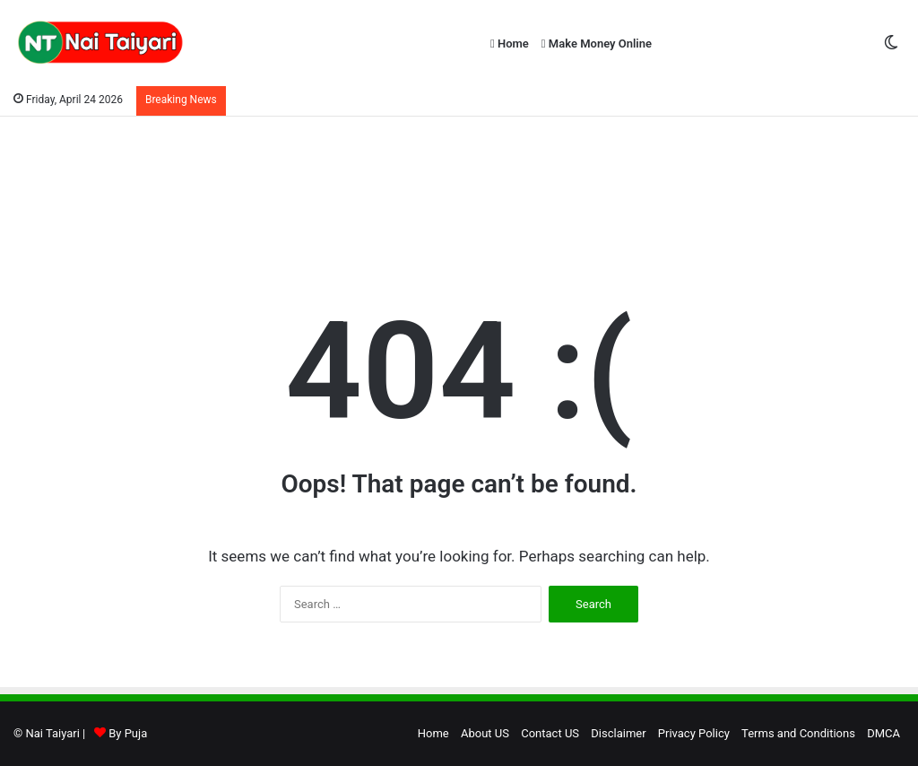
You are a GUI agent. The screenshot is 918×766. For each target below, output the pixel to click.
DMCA (883, 733)
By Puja (127, 733)
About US (485, 733)
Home (509, 43)
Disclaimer (618, 733)
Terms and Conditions (798, 733)
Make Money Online (596, 43)
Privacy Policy (694, 733)
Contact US (550, 733)
